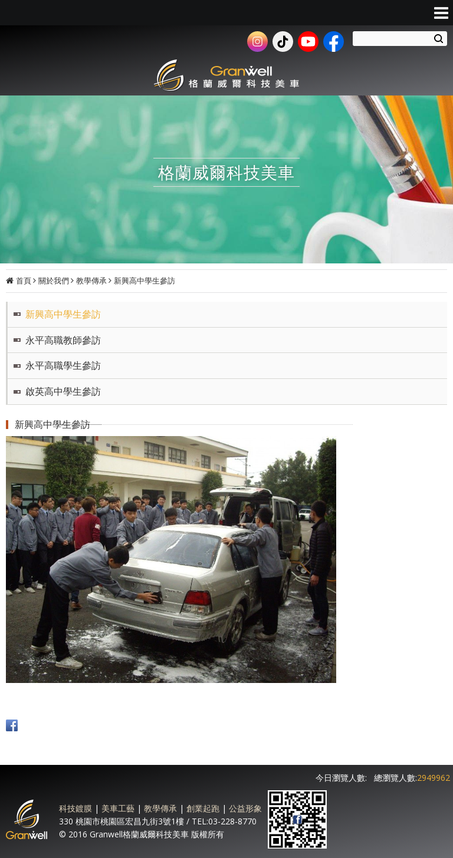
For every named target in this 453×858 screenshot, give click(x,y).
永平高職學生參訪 (63, 365)
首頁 (23, 280)
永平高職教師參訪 (63, 340)
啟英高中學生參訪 (63, 391)
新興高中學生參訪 (144, 280)
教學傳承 (91, 280)
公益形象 (245, 808)
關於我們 (53, 280)
